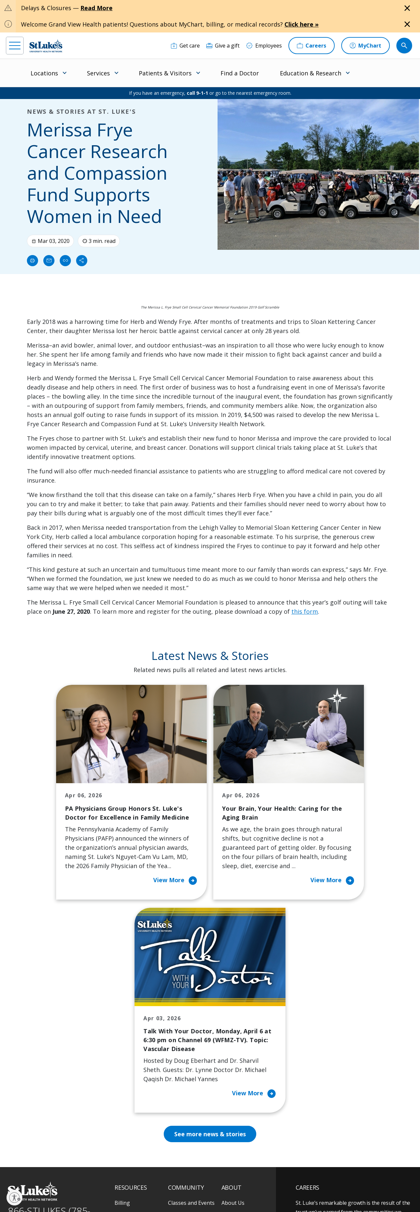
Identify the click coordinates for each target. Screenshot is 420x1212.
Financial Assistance (139, 1031)
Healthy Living (185, 1067)
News (228, 1086)
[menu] (15, 45)
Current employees (335, 1155)
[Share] (81, 260)
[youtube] (102, 1170)
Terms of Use (237, 1184)
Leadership (235, 1072)
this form (304, 611)
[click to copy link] (65, 260)
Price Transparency (138, 1104)
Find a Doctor (239, 73)
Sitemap (243, 1192)
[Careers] (311, 45)
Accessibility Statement (167, 1184)
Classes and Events (191, 1017)
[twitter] (84, 1170)
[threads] (66, 1171)
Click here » (301, 24)
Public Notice (206, 1184)
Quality (230, 1099)
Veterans (126, 1118)
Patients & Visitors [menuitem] (165, 73)
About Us (232, 1017)
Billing (122, 1017)
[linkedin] (48, 1170)
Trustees (232, 1113)
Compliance (176, 1192)
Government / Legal (211, 1192)
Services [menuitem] (98, 73)
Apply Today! (326, 1128)
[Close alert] (407, 8)
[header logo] (46, 45)
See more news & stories (210, 948)
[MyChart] (365, 45)
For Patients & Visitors (132, 1049)
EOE (118, 1184)
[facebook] (12, 1170)
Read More (96, 8)
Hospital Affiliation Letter (137, 1086)
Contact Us (234, 1031)
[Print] (32, 260)
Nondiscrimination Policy (137, 1192)
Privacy (134, 1184)
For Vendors (130, 1067)
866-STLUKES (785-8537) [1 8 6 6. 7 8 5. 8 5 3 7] (49, 1032)
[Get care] (185, 45)
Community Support (193, 1054)
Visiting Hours (132, 1132)
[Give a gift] (223, 45)
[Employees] (264, 45)
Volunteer (180, 1081)
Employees (234, 1044)
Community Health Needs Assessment (191, 1035)
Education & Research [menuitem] (310, 73)
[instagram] (30, 1170)
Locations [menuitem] (44, 73)
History (230, 1058)
